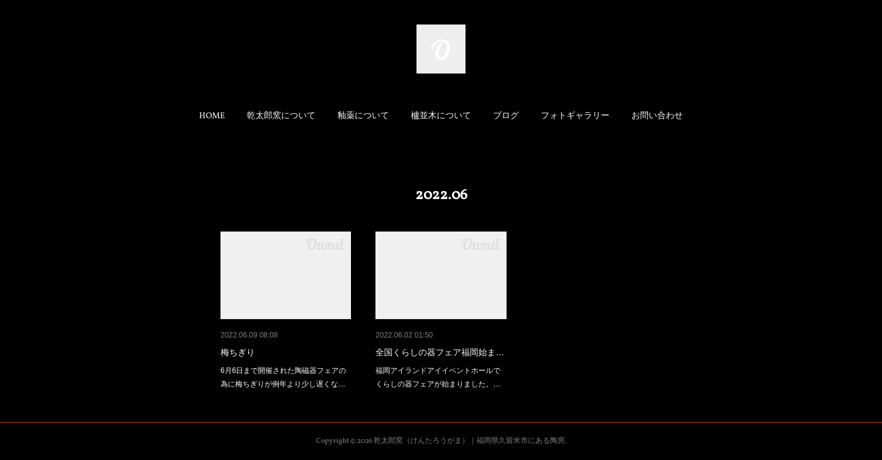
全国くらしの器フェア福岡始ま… (439, 352)
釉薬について (363, 116)
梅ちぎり (238, 352)
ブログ (506, 116)
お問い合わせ (657, 116)
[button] (212, 116)
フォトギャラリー (575, 116)
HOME (212, 116)
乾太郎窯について (281, 116)
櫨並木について (441, 116)
